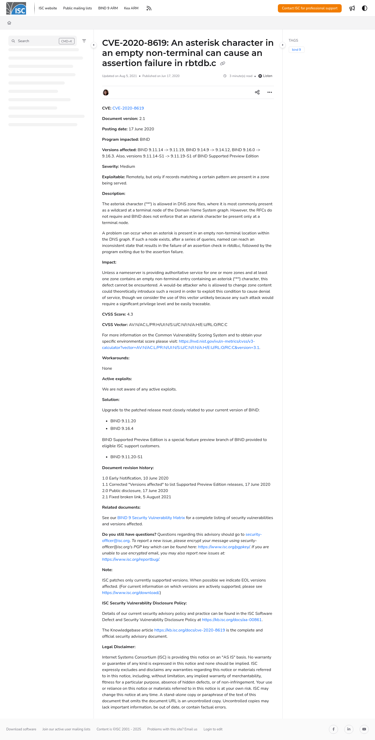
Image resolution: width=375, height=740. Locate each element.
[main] (188, 374)
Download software (21, 729)
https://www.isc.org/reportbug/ (130, 559)
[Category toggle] (94, 45)
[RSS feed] (149, 8)
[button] (42, 41)
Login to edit (213, 729)
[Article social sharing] (257, 92)
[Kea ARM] (131, 8)
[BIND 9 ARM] (108, 8)
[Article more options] (270, 92)
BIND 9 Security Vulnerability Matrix (151, 518)
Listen (265, 76)
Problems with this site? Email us (172, 729)
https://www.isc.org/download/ (130, 593)
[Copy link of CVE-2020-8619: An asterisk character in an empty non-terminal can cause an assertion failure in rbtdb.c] (222, 64)
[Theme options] (364, 8)
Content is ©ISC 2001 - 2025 (119, 729)
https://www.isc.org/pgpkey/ (223, 547)
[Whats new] (352, 8)
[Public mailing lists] (77, 8)
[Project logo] (16, 8)
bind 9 (296, 50)
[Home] (9, 22)
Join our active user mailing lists (66, 729)
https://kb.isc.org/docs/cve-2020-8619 (189, 630)
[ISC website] (48, 8)
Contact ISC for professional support (310, 8)
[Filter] (84, 41)
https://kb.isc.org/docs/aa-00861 (232, 620)
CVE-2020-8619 (128, 108)
